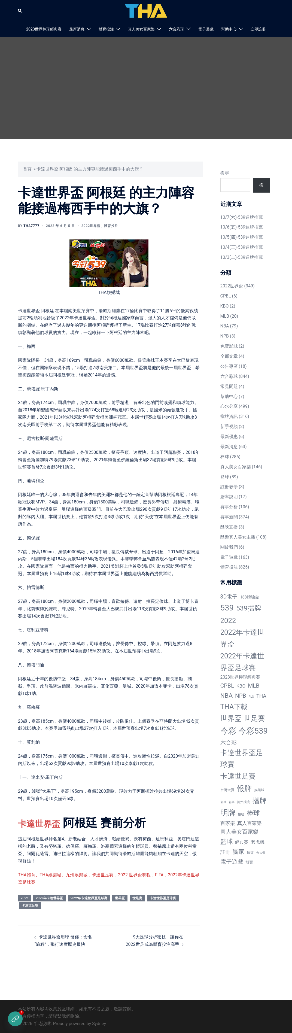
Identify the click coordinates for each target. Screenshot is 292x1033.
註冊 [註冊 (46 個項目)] (225, 852)
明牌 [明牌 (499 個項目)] (228, 812)
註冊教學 (229, 486)
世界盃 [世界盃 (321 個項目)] (231, 718)
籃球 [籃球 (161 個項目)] (226, 841)
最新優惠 (229, 436)
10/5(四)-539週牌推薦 (241, 237)
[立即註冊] (15, 1018)
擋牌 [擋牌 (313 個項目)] (260, 801)
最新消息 (76, 29)
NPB (224, 336)
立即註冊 (258, 29)
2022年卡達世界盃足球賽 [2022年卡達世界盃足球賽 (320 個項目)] (242, 662)
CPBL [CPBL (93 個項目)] (227, 685)
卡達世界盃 (46, 823)
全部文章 (229, 356)
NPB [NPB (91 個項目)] (240, 695)
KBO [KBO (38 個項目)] (240, 686)
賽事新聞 (229, 516)
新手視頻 (229, 426)
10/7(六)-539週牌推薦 (241, 217)
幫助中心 (228, 29)
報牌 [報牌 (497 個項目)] (244, 788)
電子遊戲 (206, 29)
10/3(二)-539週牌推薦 (241, 257)
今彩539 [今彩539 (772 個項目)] (252, 731)
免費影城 (229, 346)
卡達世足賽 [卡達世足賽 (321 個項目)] (238, 776)
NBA (224, 326)
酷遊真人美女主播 (237, 537)
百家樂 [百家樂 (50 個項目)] (227, 823)
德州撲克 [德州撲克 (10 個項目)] (243, 802)
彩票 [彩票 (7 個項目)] (232, 802)
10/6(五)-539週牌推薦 (241, 227)
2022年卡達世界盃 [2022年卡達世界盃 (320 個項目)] (242, 638)
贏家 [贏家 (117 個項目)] (238, 851)
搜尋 (224, 173)
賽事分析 (229, 506)
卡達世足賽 (30, 905)
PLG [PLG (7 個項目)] (251, 696)
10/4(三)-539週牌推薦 (241, 247)
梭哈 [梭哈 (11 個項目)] (241, 814)
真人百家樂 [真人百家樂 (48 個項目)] (249, 823)
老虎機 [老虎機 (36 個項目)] (257, 842)
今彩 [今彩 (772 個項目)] (228, 731)
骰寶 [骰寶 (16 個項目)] (249, 862)
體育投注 (106, 29)
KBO (224, 306)
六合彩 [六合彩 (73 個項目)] (228, 742)
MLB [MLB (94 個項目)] (253, 685)
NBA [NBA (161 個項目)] (226, 695)
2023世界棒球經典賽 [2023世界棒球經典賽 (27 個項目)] (240, 677)
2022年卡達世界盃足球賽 (89, 898)
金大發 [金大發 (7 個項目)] (260, 853)
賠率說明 (229, 496)
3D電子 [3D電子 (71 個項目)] (229, 597)
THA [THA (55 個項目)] (261, 696)
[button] (20, 11)
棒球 (224, 456)
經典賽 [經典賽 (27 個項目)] (241, 842)
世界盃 (120, 898)
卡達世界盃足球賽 (163, 898)
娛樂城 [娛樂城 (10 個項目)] (259, 790)
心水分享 (229, 406)
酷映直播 (229, 527)
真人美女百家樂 (141, 29)
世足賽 (137, 898)
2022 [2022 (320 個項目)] (228, 620)
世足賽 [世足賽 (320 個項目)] (254, 718)
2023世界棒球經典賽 (44, 29)
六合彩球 (176, 29)
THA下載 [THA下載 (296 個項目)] (234, 707)
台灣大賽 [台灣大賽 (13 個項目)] (227, 790)
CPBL (225, 296)
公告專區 (229, 366)
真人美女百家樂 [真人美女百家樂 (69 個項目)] (239, 832)
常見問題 (229, 386)
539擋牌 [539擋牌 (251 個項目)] (248, 608)
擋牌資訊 (229, 416)
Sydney (99, 1023)
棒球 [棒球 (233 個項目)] (253, 813)
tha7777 (31, 226)
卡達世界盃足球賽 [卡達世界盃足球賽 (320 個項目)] (241, 758)
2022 (24, 898)
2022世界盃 (91, 226)
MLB (224, 316)
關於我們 (229, 547)
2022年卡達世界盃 (49, 898)
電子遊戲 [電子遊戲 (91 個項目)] (231, 861)
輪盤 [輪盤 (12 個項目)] (250, 852)
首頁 (27, 169)
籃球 (224, 476)
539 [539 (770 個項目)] (227, 607)
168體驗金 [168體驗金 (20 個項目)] (249, 597)
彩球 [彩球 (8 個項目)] (223, 802)
